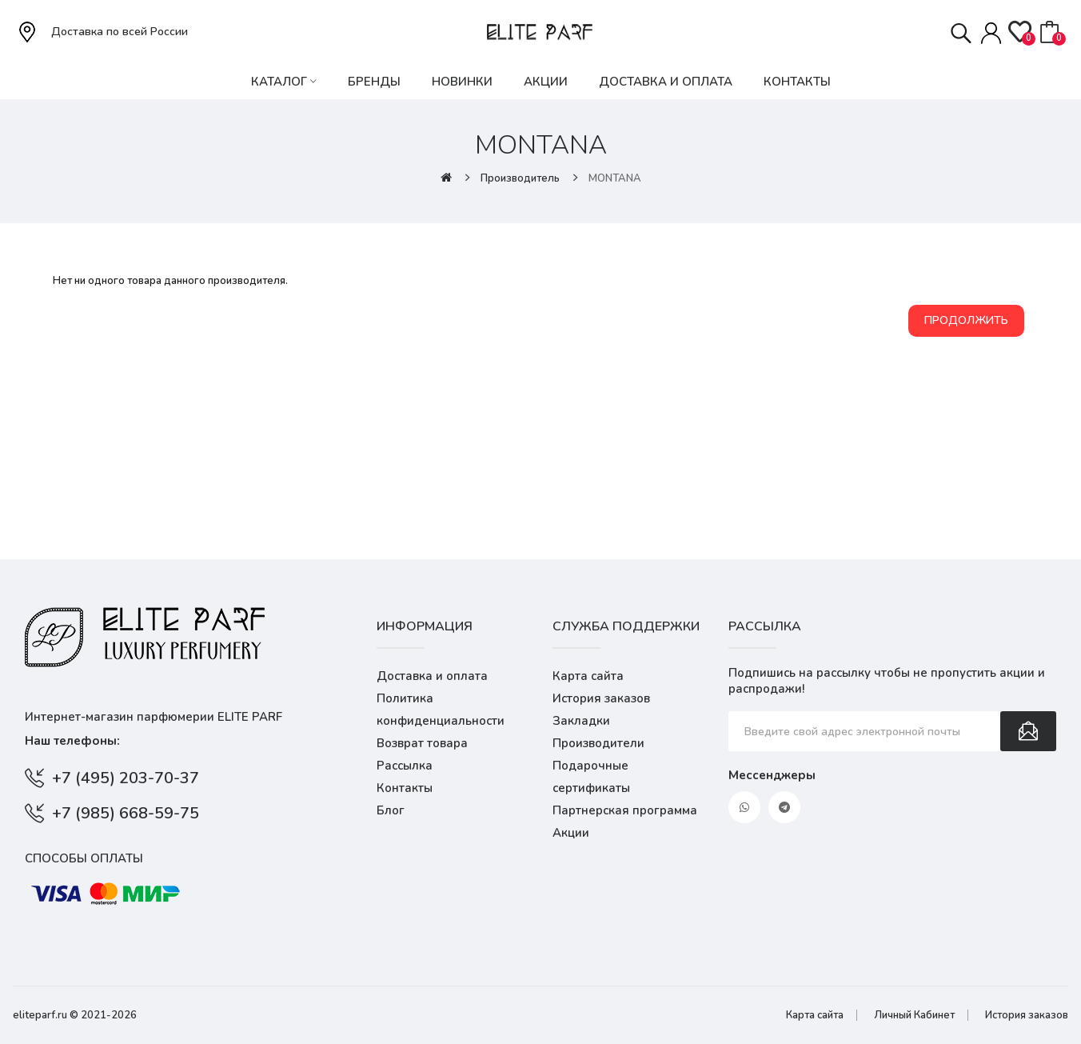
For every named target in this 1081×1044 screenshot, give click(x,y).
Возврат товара (422, 743)
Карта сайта (588, 676)
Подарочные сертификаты (591, 777)
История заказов (601, 698)
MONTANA (614, 178)
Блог (391, 810)
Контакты (405, 788)
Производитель (520, 178)
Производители (598, 743)
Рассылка (405, 766)
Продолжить (966, 320)
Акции (570, 833)
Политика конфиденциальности (441, 709)
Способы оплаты (84, 858)
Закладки (581, 721)
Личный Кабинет (914, 1015)
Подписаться (1028, 731)
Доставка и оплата (432, 676)
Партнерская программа (624, 810)
